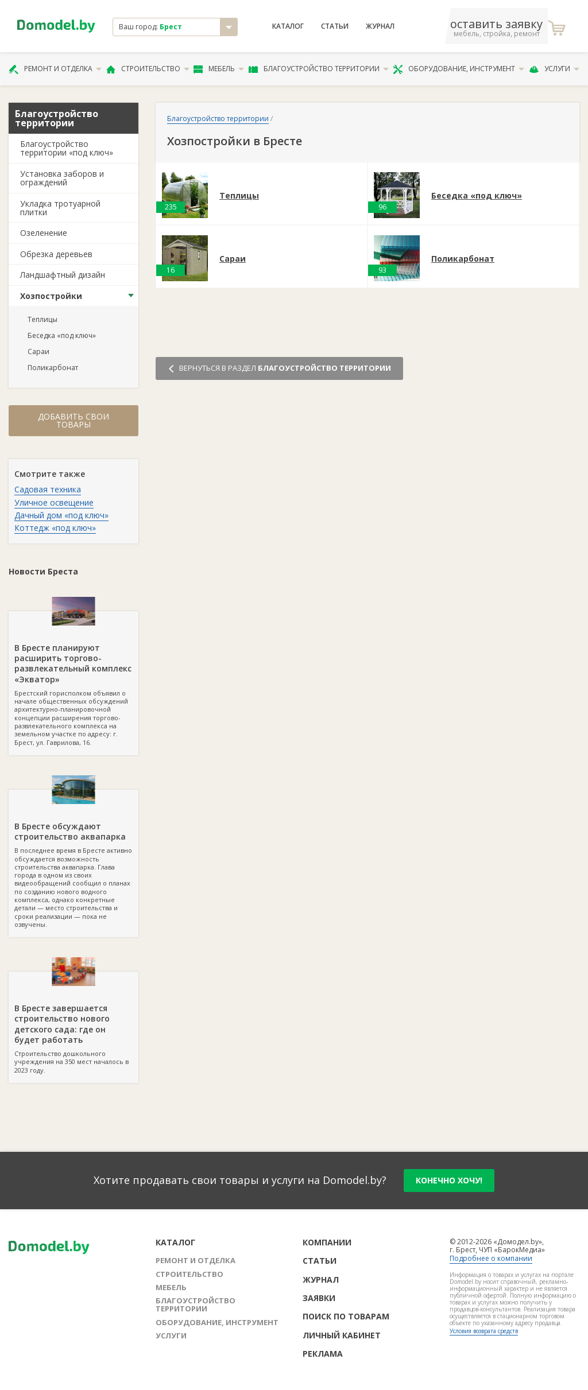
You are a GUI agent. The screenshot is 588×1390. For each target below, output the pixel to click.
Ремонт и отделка (55, 69)
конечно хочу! (449, 1180)
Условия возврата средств (484, 1331)
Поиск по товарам (346, 1316)
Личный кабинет (342, 1335)
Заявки (319, 1298)
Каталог (288, 26)
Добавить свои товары (73, 420)
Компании (327, 1242)
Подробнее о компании (491, 1258)
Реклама (323, 1353)
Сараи (38, 351)
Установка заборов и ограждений (62, 178)
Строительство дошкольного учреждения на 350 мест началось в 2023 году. (73, 1023)
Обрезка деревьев (56, 254)
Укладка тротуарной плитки (60, 208)
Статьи (335, 26)
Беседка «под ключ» (62, 335)
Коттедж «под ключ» (55, 527)
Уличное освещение (54, 502)
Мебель (219, 69)
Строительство (147, 69)
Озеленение (43, 232)
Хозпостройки (51, 295)
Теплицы (42, 319)
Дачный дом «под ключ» (61, 515)
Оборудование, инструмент (458, 69)
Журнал (380, 26)
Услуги (554, 69)
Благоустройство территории (319, 69)
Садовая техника (47, 489)
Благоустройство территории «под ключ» (66, 148)
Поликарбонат (53, 367)
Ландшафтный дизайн (62, 274)
